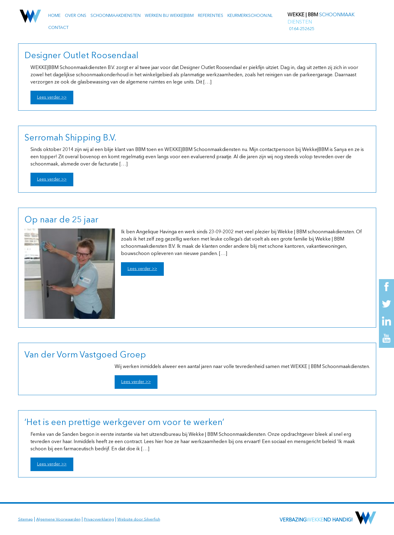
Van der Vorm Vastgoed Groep (85, 355)
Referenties (210, 16)
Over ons (75, 16)
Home (54, 16)
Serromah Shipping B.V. (70, 138)
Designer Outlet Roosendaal (81, 56)
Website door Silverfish (138, 519)
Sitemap (25, 519)
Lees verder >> (52, 97)
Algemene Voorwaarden (58, 519)
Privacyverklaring (99, 519)
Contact (58, 28)
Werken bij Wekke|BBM (169, 16)
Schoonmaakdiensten (116, 16)
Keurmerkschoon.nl (250, 16)
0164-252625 (301, 29)
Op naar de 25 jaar (61, 220)
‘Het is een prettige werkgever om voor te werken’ (124, 423)
